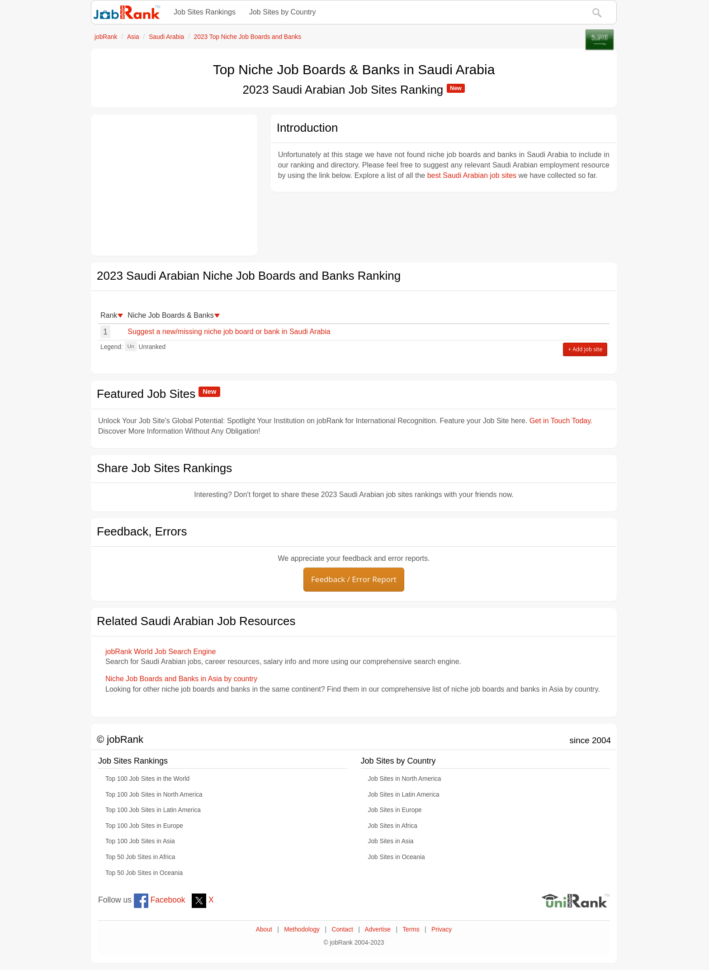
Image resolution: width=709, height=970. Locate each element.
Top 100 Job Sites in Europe (144, 825)
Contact (342, 929)
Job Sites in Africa (392, 825)
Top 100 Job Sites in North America (154, 794)
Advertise (378, 929)
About (264, 929)
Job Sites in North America (404, 778)
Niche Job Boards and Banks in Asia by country (181, 679)
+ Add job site (585, 349)
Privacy (441, 929)
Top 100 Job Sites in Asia (140, 841)
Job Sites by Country (282, 12)
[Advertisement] (174, 185)
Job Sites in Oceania (396, 857)
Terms (410, 929)
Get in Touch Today (560, 421)
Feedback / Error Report (354, 579)
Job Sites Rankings (205, 12)
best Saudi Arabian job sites (471, 175)
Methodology (302, 929)
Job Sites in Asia (391, 841)
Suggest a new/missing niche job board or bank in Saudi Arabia (229, 331)
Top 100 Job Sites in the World (147, 778)
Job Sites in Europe (395, 810)
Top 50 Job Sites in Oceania (144, 873)
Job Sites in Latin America (404, 794)
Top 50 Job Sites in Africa (140, 857)
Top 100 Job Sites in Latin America (153, 810)
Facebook (159, 899)
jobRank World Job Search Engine (160, 651)
